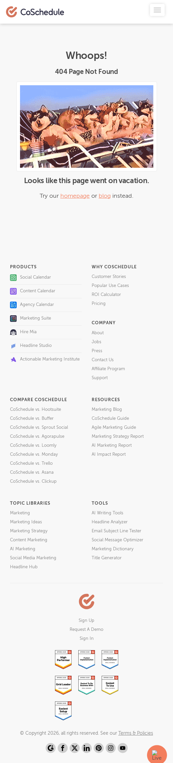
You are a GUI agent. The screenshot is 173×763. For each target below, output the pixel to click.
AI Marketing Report (112, 445)
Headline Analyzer (110, 522)
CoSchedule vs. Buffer (32, 418)
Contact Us (103, 360)
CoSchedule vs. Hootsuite (35, 409)
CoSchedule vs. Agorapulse (37, 436)
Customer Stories (109, 277)
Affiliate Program (108, 369)
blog (105, 196)
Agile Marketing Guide (114, 427)
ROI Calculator (106, 295)
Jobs (96, 342)
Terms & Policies (135, 733)
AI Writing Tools (107, 513)
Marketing (20, 513)
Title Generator (107, 558)
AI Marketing (22, 549)
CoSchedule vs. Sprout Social (39, 427)
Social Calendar (30, 277)
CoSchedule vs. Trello (31, 463)
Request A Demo (86, 630)
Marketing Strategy (28, 531)
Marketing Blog (107, 409)
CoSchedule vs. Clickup (33, 481)
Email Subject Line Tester (116, 531)
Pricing (99, 304)
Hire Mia (23, 332)
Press (97, 351)
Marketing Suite (30, 318)
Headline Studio (31, 346)
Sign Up (86, 621)
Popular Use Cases (110, 286)
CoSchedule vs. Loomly (33, 445)
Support (100, 378)
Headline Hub (24, 567)
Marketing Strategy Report (118, 436)
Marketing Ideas (26, 522)
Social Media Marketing (33, 558)
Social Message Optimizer (117, 540)
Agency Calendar (32, 305)
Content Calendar (32, 291)
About (98, 333)
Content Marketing (28, 540)
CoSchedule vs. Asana (32, 472)
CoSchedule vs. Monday (34, 454)
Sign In (87, 638)
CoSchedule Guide (110, 418)
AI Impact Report (109, 454)
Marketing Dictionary (112, 549)
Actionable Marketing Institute (45, 359)
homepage (75, 196)
